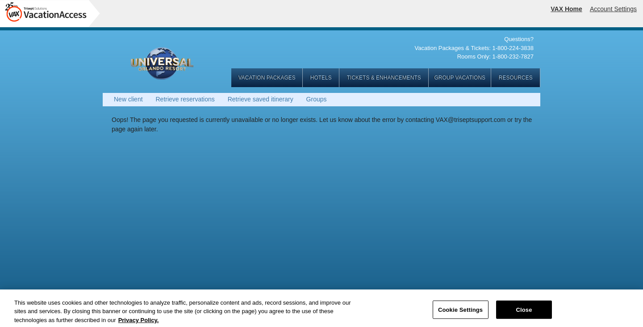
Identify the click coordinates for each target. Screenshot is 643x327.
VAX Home (566, 9)
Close (524, 312)
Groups (316, 99)
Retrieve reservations (184, 99)
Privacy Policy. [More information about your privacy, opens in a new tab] (138, 322)
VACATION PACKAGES (266, 78)
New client (128, 99)
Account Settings (613, 9)
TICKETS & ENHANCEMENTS (384, 78)
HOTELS (320, 78)
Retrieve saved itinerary (260, 99)
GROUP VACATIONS (459, 78)
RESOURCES (515, 78)
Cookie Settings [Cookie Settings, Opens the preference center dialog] (460, 312)
